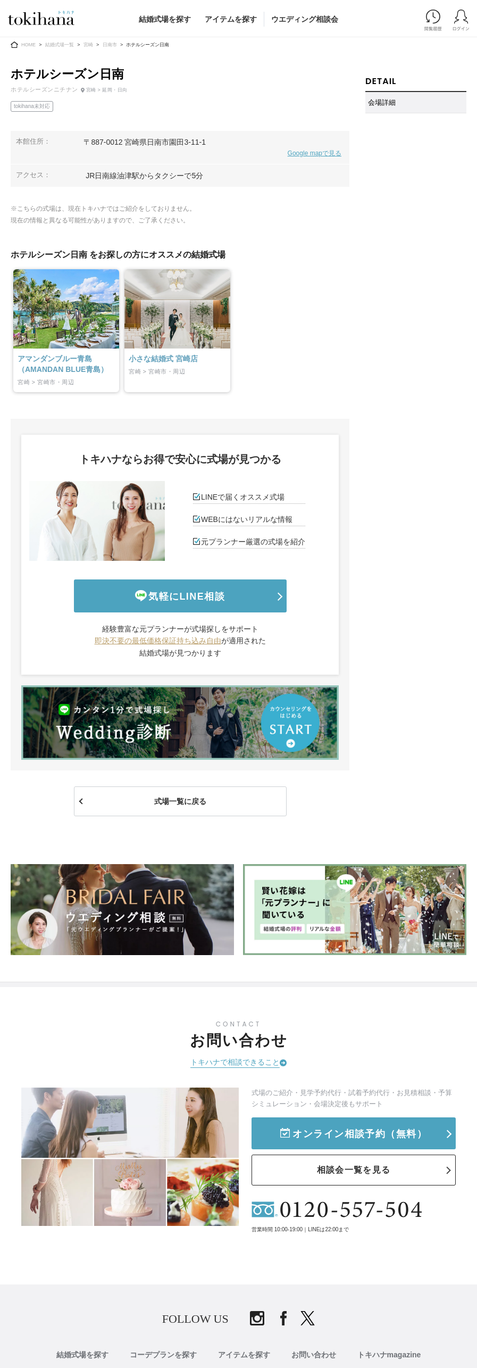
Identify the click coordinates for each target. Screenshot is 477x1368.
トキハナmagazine (389, 1354)
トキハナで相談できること (235, 1062)
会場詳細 (382, 102)
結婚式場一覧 (59, 44)
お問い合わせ (313, 1354)
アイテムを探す (231, 19)
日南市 (110, 44)
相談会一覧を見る (353, 1169)
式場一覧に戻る (180, 801)
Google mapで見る (314, 153)
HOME (28, 44)
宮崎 (88, 44)
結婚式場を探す (165, 19)
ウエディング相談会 (304, 19)
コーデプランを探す (163, 1354)
